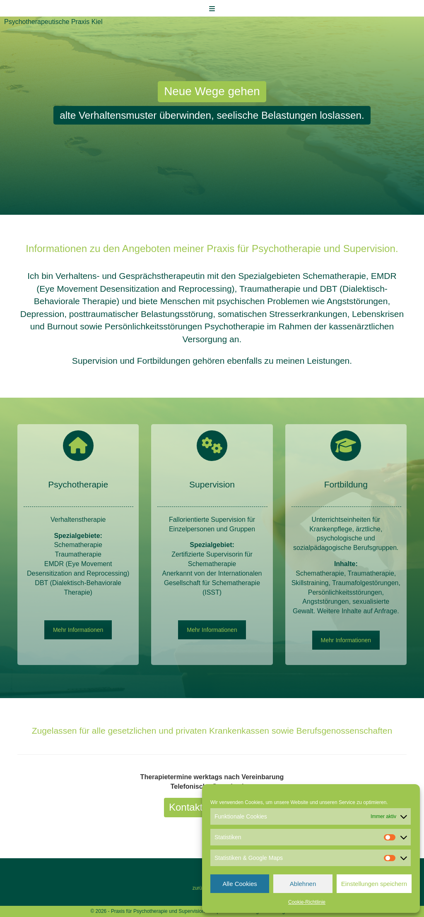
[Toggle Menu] (212, 8)
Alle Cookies (239, 883)
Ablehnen (303, 883)
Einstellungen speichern (374, 883)
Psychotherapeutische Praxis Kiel (53, 21)
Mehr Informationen (78, 630)
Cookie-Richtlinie (306, 902)
